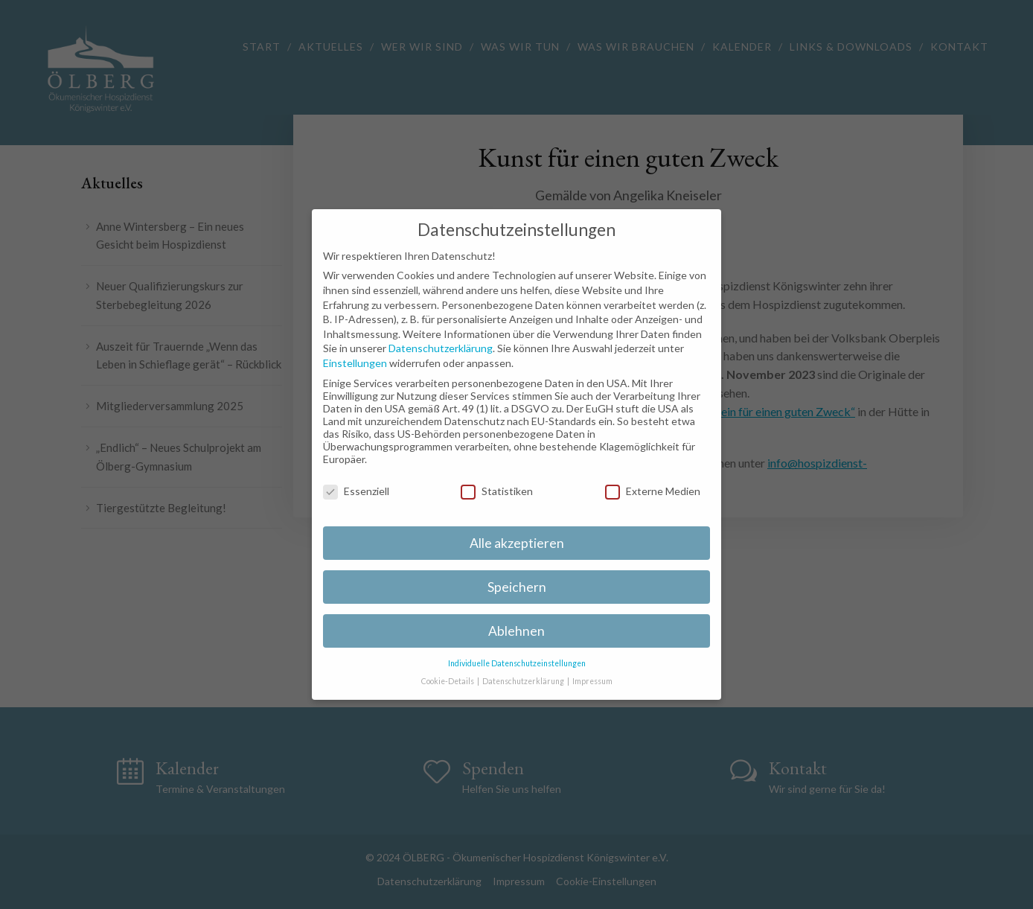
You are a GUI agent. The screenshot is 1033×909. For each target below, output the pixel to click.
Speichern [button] (516, 587)
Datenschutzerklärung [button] (524, 681)
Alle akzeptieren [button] (517, 543)
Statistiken (497, 491)
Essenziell (356, 491)
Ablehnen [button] (516, 631)
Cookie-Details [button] (448, 681)
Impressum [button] (592, 681)
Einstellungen (355, 363)
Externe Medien (652, 491)
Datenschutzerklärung (440, 348)
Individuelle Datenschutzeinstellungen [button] (517, 663)
